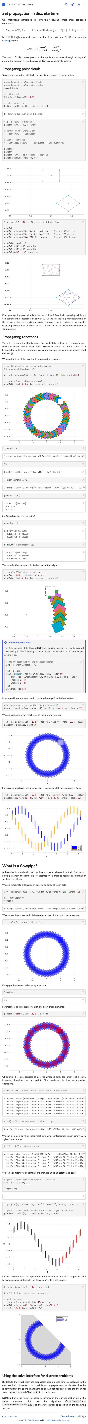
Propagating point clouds (21, 69)
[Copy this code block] (83, 81)
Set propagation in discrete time (30, 14)
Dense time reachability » (73, 1416)
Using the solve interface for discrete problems (37, 1376)
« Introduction (9, 1416)
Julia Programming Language (58, 1420)
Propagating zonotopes (20, 337)
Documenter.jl (33, 1420)
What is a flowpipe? (19, 866)
